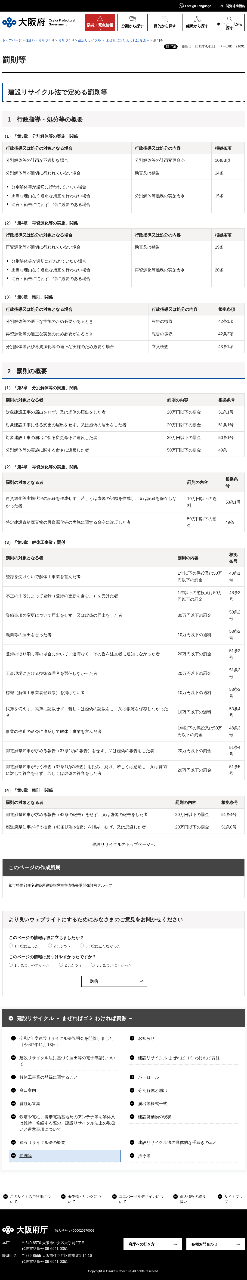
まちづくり (66, 40)
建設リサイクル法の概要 (42, 1142)
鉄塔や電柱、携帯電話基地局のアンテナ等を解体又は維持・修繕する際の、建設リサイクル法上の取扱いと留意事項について (67, 1123)
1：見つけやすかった (32, 965)
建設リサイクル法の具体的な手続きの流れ (177, 1142)
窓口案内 (27, 1090)
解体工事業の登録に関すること (48, 1077)
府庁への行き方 (141, 1244)
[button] (195, 5)
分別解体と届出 (152, 1090)
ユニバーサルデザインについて (141, 1199)
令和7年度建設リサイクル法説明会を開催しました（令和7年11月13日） (66, 1041)
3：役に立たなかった (103, 946)
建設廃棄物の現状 (154, 1117)
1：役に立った (26, 946)
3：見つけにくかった (114, 965)
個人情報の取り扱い (193, 1199)
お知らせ (146, 1038)
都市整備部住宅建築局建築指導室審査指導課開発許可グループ (60, 885)
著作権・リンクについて (84, 1199)
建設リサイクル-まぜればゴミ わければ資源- (179, 1058)
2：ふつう (62, 946)
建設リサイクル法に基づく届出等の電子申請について (67, 1061)
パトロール (148, 1077)
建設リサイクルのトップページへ (123, 844)
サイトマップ (233, 1199)
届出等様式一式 (152, 1103)
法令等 (144, 1155)
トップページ (12, 40)
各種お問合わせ (204, 1244)
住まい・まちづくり (40, 40)
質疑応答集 (29, 1103)
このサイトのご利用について (30, 1199)
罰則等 (25, 1155)
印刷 (173, 46)
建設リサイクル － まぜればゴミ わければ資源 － (114, 40)
